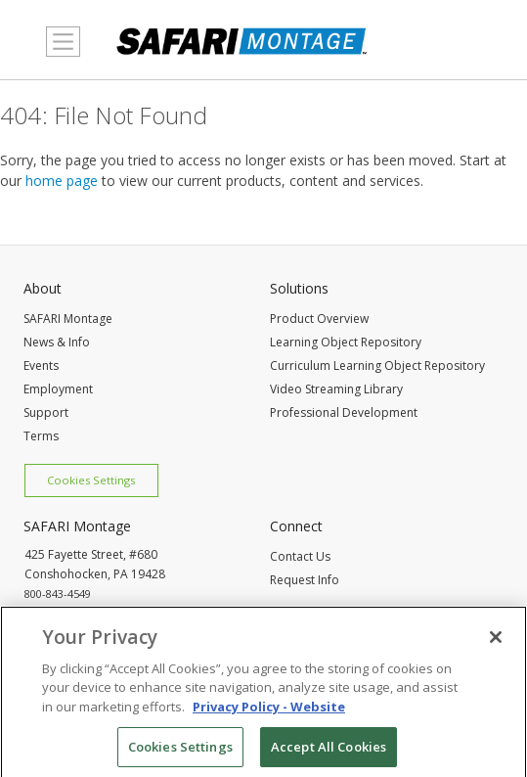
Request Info (304, 579)
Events (41, 365)
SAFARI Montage (67, 318)
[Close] (495, 641)
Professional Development (343, 412)
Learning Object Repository (345, 342)
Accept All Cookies (328, 750)
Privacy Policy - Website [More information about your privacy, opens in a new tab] (269, 710)
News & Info (56, 342)
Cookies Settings (91, 480)
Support (45, 412)
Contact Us (300, 556)
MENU (58, 52)
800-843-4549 (57, 593)
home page (61, 180)
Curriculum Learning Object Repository (377, 365)
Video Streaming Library (336, 389)
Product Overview (319, 318)
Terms (41, 436)
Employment (58, 389)
